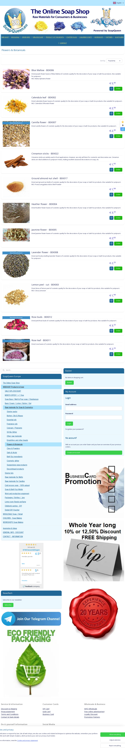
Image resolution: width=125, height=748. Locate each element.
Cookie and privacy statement (35, 743)
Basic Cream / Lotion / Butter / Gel (18, 403)
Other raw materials (14, 436)
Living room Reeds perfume (15, 502)
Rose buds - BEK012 (41, 317)
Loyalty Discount (91, 714)
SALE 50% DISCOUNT (13, 391)
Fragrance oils (12, 424)
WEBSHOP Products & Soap (13, 387)
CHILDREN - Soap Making (12, 518)
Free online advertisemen (94, 711)
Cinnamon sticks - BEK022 (44, 153)
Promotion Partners (92, 717)
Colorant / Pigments (14, 428)
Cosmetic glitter (13, 461)
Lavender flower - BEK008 (44, 252)
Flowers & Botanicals (15, 444)
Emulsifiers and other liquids (17, 440)
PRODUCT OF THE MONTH (55, 37)
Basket (69, 383)
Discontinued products (15, 469)
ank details (15, 717)
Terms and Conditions (9, 714)
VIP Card (46, 709)
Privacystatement (8, 711)
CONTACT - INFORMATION (13, 536)
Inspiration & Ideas (10, 528)
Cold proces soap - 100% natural (17, 485)
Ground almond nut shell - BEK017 (49, 178)
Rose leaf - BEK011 (41, 340)
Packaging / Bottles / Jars (15, 497)
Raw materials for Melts (14, 477)
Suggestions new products (17, 465)
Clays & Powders (13, 448)
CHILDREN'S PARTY (85, 37)
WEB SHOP (5, 37)
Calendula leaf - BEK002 (43, 97)
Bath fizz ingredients (14, 456)
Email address (70, 404)
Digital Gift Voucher (12, 510)
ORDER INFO (26, 37)
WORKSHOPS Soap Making (13, 522)
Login (69, 424)
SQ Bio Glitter (12, 432)
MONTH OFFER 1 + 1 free (14, 395)
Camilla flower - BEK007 (43, 122)
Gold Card (46, 711)
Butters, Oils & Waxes (15, 416)
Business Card (48, 714)
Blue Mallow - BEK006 (42, 70)
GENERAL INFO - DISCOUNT (13, 532)
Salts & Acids (12, 452)
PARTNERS (109, 37)
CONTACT (63, 43)
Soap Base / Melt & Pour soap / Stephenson (21, 399)
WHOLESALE (15, 37)
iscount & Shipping (9, 709)
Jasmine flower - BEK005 (44, 229)
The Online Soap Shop (11, 383)
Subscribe (8, 605)
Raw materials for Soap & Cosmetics (19, 407)
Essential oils (11, 420)
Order (118, 89)
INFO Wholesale (90, 709)
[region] (46, 739)
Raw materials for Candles (15, 481)
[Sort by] (114, 61)
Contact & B (6, 717)
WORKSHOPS (98, 37)
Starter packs (12, 411)
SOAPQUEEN (119, 37)
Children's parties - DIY (13, 506)
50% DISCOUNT (38, 37)
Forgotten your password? (74, 429)
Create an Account (73, 453)
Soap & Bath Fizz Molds (14, 489)
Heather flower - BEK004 (44, 204)
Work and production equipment (17, 493)
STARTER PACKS (71, 37)
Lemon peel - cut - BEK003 (45, 284)
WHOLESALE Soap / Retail (13, 514)
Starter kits (9, 473)
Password (69, 414)
